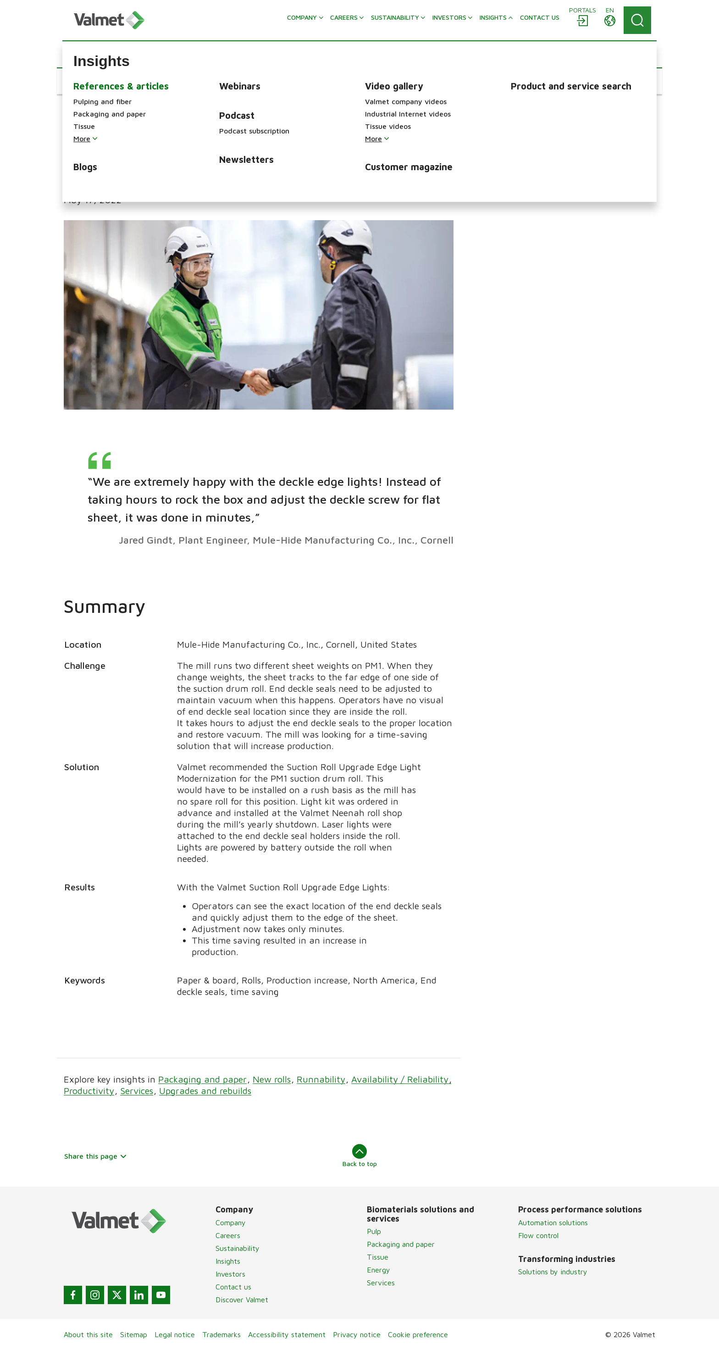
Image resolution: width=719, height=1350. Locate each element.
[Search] (637, 20)
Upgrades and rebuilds (205, 1090)
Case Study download (523, 137)
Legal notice (175, 1334)
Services (136, 1090)
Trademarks (221, 1334)
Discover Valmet (242, 1299)
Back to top (360, 1155)
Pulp (374, 1231)
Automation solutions (553, 1222)
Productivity (89, 1090)
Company (231, 1222)
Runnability (321, 1079)
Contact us (233, 1287)
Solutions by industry (552, 1271)
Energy (378, 1270)
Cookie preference (418, 1334)
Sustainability (238, 1248)
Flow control (538, 1235)
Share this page (95, 1156)
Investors (230, 1274)
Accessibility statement (287, 1334)
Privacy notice (357, 1334)
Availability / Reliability (401, 1079)
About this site (88, 1334)
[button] (91, 81)
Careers (228, 1235)
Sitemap (133, 1334)
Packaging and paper (202, 1079)
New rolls (272, 1079)
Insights (228, 1261)
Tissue (377, 1257)
